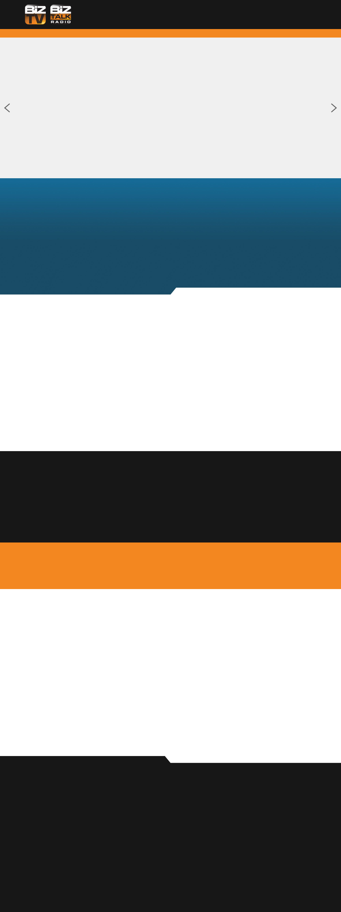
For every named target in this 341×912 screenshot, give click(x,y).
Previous (7, 108)
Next (334, 108)
